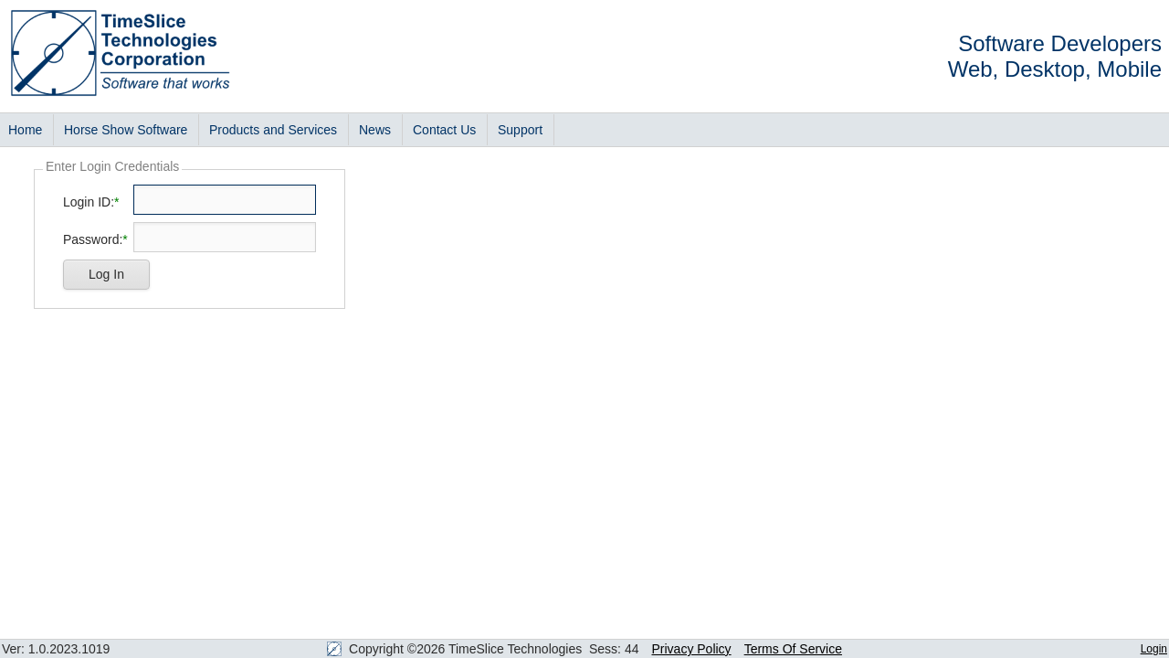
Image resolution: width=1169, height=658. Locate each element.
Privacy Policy (691, 649)
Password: (92, 239)
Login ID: (88, 202)
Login (1154, 648)
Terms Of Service (793, 649)
